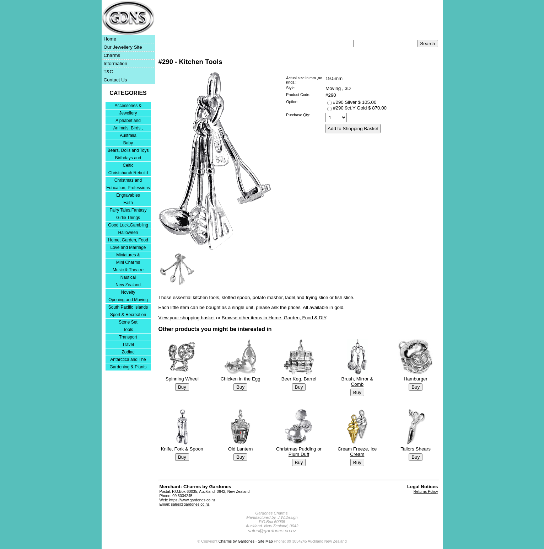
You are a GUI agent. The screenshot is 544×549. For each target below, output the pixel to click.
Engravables (128, 195)
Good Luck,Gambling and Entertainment (128, 226)
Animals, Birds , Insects (128, 129)
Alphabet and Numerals (128, 121)
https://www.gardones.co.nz (192, 500)
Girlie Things (128, 217)
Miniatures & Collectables (128, 255)
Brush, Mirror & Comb (357, 381)
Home (110, 39)
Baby (128, 142)
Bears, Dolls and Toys (128, 150)
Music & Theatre (128, 269)
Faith (128, 202)
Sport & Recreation (128, 314)
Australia (128, 135)
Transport (128, 337)
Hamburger (415, 379)
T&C (108, 71)
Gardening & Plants (127, 366)
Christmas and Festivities (128, 181)
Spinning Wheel (181, 379)
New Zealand (128, 284)
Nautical (128, 277)
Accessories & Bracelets (127, 106)
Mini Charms (128, 262)
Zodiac (128, 352)
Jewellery (128, 113)
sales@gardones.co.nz (190, 504)
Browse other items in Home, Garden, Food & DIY (274, 317)
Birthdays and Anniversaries (128, 158)
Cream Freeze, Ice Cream (357, 451)
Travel (128, 344)
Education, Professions (128, 187)
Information (116, 63)
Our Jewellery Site (123, 47)
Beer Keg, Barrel (298, 379)
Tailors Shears (415, 448)
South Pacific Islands (128, 307)
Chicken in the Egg (240, 379)
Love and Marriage (128, 247)
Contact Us (115, 79)
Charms (112, 55)
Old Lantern (240, 448)
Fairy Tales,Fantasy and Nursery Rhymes (128, 211)
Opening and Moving (128, 299)
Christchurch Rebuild (128, 172)
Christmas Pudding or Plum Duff (298, 451)
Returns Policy (426, 491)
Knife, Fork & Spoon (182, 448)
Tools (128, 329)
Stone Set (128, 322)
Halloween (128, 232)
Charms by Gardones (236, 541)
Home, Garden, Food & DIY (128, 241)
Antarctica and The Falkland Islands (128, 360)
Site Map (265, 541)
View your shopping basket (186, 317)
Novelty (128, 292)
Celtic (128, 165)
